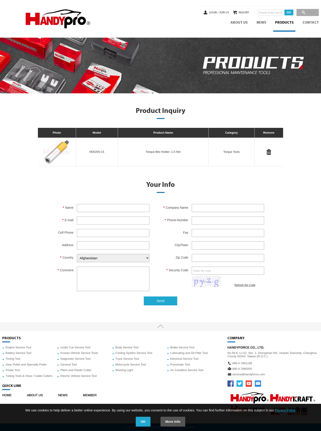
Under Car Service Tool (75, 347)
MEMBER (90, 395)
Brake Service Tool (182, 347)
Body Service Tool (127, 347)
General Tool (68, 364)
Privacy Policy (285, 410)
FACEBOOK (230, 383)
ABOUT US (239, 23)
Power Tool (13, 370)
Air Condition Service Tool (187, 370)
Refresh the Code (245, 285)
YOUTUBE (249, 383)
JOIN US (215, 12)
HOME (7, 395)
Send (160, 301)
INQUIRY (239, 12)
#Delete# (269, 152)
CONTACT (310, 23)
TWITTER (240, 383)
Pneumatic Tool (180, 364)
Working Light (124, 370)
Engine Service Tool (18, 347)
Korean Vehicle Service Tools (79, 353)
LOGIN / (204, 12)
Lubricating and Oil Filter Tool (189, 353)
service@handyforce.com (248, 374)
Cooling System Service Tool (133, 353)
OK (143, 421)
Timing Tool (13, 358)
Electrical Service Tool (184, 358)
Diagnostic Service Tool (75, 358)
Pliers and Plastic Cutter (75, 370)
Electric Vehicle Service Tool (78, 376)
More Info (173, 421)
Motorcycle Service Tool (130, 364)
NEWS (261, 23)
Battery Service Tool (18, 353)
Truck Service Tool (127, 358)
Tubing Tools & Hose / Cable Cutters (29, 376)
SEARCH (310, 12)
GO (284, 12)
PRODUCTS (284, 23)
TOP (160, 326)
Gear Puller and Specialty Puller (26, 364)
